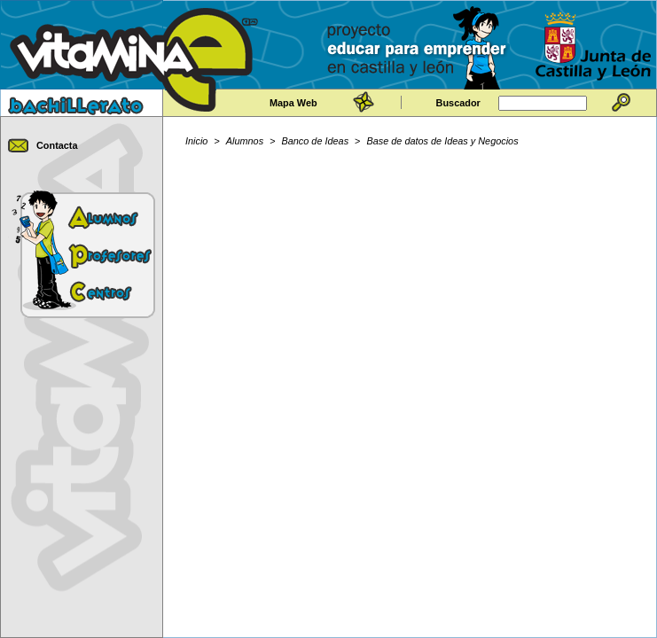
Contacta (57, 145)
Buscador (458, 102)
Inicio (196, 141)
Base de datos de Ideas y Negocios (443, 141)
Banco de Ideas (315, 141)
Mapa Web (293, 102)
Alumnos (244, 141)
